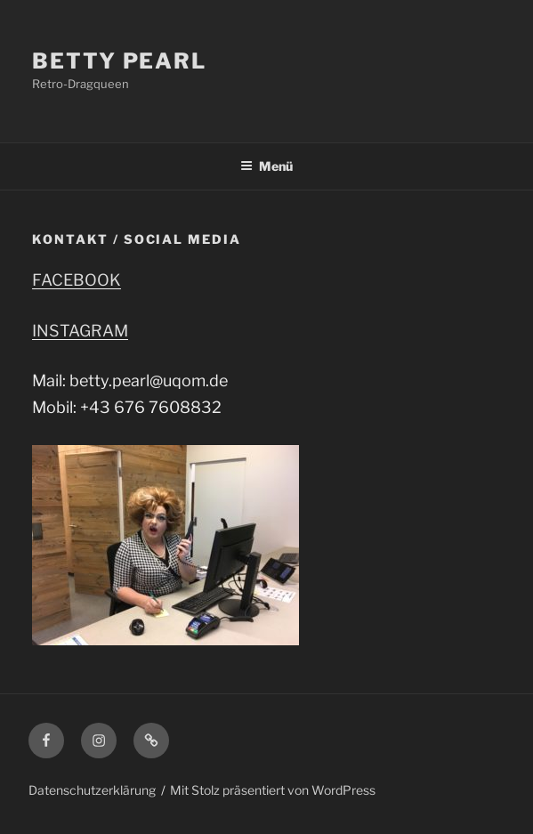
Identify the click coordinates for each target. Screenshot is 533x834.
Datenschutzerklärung (92, 790)
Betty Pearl (119, 61)
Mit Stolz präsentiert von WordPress (273, 790)
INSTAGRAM (80, 330)
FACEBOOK (76, 280)
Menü (266, 166)
